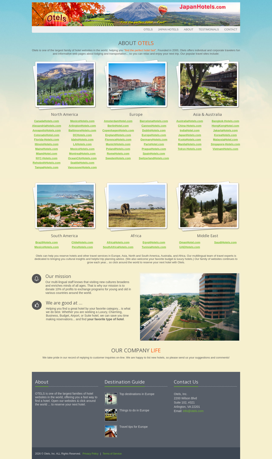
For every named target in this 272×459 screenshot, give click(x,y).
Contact (230, 29)
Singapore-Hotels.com (225, 144)
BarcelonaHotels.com (154, 121)
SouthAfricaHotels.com (118, 247)
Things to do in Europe (134, 410)
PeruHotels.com (82, 247)
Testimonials (209, 29)
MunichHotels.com (118, 144)
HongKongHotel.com (225, 125)
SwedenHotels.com (118, 158)
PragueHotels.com (154, 148)
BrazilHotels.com (46, 242)
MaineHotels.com (46, 148)
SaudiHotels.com (225, 242)
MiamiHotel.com (46, 153)
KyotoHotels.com (189, 139)
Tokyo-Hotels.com (190, 148)
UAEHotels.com (189, 247)
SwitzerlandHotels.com (154, 158)
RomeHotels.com (118, 153)
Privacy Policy (91, 453)
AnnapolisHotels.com (47, 130)
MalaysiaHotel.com (225, 139)
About (188, 29)
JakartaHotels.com (225, 130)
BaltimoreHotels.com (82, 130)
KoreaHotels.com (225, 135)
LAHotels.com (82, 144)
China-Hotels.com (189, 125)
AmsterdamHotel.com (118, 121)
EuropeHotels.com (154, 135)
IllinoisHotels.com (46, 144)
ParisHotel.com (154, 144)
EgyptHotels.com (154, 242)
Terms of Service (112, 453)
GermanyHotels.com (153, 139)
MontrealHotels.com (82, 153)
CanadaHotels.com (46, 121)
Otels (148, 29)
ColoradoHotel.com (46, 135)
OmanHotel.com (189, 242)
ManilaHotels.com (189, 144)
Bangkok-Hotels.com (225, 121)
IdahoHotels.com (82, 139)
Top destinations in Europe (136, 394)
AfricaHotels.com (118, 242)
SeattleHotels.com (82, 162)
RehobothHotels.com (47, 162)
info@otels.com (193, 411)
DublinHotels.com (154, 130)
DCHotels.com (82, 135)
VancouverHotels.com (82, 167)
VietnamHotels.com (225, 148)
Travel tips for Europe (133, 426)
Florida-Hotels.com (46, 139)
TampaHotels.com (46, 167)
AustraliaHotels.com (189, 121)
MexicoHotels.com (82, 121)
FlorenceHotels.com (118, 139)
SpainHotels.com (154, 153)
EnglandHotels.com (118, 135)
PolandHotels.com (118, 148)
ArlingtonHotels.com (82, 125)
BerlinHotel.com (118, 125)
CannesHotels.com (154, 125)
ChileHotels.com (82, 242)
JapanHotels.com (189, 135)
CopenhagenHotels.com (118, 130)
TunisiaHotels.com (154, 247)
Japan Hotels (168, 29)
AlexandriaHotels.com (46, 125)
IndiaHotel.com (190, 130)
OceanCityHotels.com (82, 158)
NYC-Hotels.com (46, 158)
